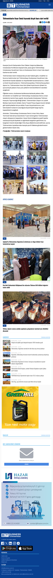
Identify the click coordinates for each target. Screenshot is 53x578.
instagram (14, 543)
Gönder (26, 464)
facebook (3, 543)
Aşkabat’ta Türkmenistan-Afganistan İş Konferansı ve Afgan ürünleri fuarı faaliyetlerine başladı (23, 243)
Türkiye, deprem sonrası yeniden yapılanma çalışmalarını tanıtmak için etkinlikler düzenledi (25, 330)
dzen (18, 543)
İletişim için (4, 562)
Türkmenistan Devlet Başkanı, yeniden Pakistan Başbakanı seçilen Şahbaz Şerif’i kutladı (28, 370)
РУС (48, 1)
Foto (4, 14)
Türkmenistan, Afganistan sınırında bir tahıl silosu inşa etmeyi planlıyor (27, 349)
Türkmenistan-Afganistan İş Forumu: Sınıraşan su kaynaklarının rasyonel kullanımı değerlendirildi (28, 363)
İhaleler (5, 435)
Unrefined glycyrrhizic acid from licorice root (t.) (21, 10)
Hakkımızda (4, 556)
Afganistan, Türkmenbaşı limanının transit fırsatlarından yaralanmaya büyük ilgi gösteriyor (30, 356)
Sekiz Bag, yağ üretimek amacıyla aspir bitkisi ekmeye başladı (26, 382)
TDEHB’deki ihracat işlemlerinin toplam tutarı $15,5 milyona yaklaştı (27, 376)
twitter (7, 543)
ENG (40, 1)
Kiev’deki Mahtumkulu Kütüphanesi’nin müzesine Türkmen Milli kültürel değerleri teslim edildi (25, 286)
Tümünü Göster (45, 337)
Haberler (6, 337)
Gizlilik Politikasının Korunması (9, 560)
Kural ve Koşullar (5, 558)
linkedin (10, 543)
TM (44, 1)
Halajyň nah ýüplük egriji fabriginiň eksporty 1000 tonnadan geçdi (27, 343)
